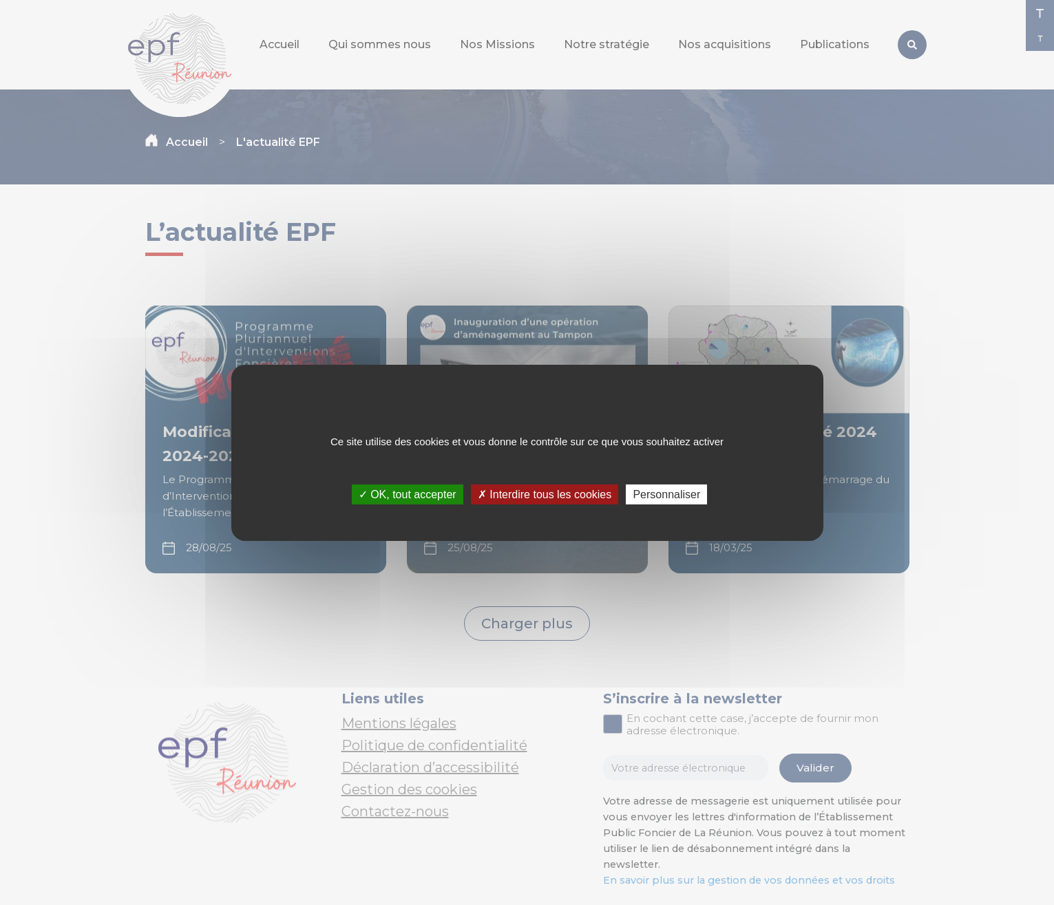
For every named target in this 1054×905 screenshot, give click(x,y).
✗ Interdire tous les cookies (544, 494)
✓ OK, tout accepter (407, 494)
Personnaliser (666, 494)
